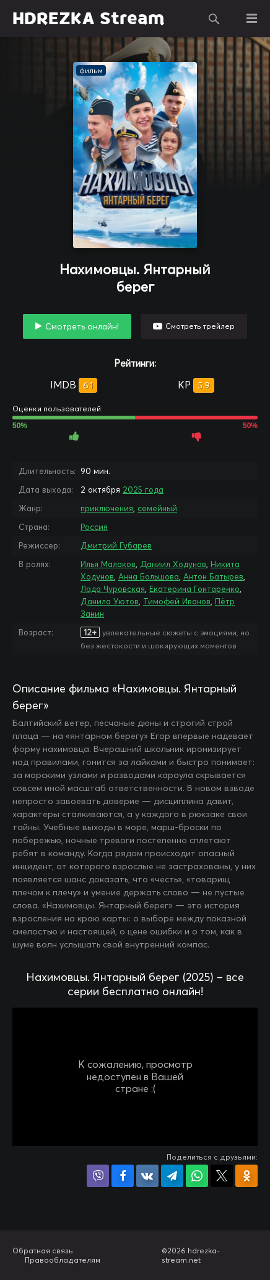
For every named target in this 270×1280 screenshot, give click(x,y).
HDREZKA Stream (88, 18)
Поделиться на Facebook (122, 1176)
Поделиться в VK (147, 1176)
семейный (157, 508)
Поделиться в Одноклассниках (246, 1176)
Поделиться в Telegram (172, 1176)
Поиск (214, 18)
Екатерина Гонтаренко (194, 589)
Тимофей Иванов (177, 601)
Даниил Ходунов (173, 564)
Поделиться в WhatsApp (197, 1176)
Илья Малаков (108, 564)
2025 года (143, 490)
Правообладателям (62, 1259)
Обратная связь (42, 1250)
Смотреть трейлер (200, 326)
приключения (107, 508)
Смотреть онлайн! (82, 326)
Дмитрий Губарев (116, 545)
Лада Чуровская (113, 589)
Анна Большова (148, 576)
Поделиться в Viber (98, 1176)
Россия (94, 527)
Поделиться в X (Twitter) (222, 1176)
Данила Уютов (110, 601)
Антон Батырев (213, 576)
